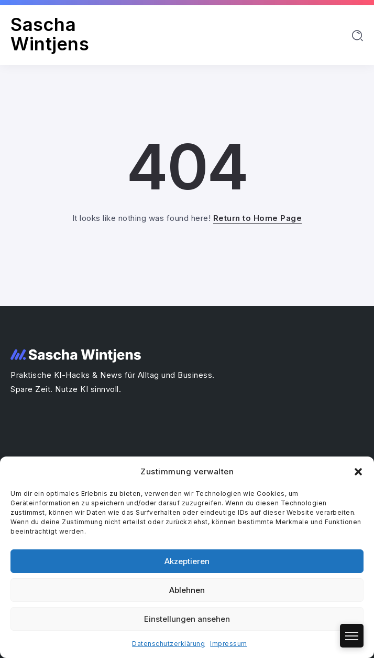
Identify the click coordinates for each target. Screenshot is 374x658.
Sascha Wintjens (49, 34)
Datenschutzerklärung (168, 644)
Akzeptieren (187, 561)
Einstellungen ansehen (187, 619)
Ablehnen (187, 590)
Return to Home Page (257, 218)
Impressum (228, 644)
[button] (358, 471)
